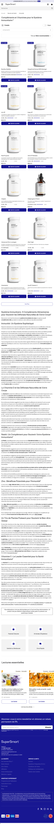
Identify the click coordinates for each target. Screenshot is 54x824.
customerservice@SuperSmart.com (9, 752)
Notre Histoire (5, 764)
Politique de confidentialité (25, 730)
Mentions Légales (6, 775)
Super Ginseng (41, 545)
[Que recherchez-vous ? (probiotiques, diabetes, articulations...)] (27, 8)
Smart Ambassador (6, 772)
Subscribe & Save (6, 784)
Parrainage (4, 787)
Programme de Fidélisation (9, 782)
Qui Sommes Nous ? (7, 762)
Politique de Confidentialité (36, 770)
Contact (30, 762)
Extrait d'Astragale (40, 537)
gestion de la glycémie (21, 605)
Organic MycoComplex (36, 478)
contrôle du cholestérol (36, 605)
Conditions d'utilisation (38, 730)
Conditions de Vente (34, 767)
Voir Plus (27, 304)
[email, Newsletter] (27, 728)
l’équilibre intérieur (39, 603)
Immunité (24, 672)
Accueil (3, 13)
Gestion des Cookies (34, 772)
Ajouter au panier (13, 80)
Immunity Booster (12, 553)
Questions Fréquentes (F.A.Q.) (36, 764)
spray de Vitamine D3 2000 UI (39, 430)
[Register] (48, 728)
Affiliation (4, 770)
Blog (2, 789)
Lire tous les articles (28, 707)
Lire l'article (14, 702)
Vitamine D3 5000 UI (17, 430)
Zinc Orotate (38, 515)
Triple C (10, 600)
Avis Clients (4, 767)
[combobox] (27, 30)
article (7, 409)
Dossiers (18, 672)
